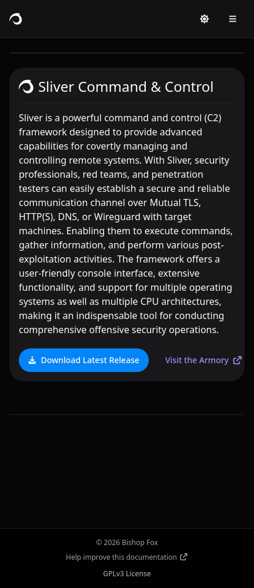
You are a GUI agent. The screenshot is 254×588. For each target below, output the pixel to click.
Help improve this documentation (127, 557)
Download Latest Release (83, 360)
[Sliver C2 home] (15, 19)
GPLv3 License (127, 574)
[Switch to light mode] (204, 19)
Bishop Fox (140, 542)
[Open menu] (233, 19)
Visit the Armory (204, 360)
